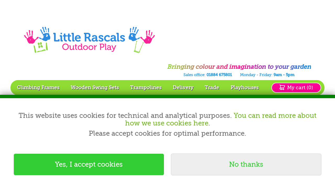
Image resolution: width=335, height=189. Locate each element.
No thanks (246, 164)
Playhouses (245, 88)
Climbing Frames (38, 88)
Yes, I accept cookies (89, 164)
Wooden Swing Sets (95, 88)
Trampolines (145, 88)
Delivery (183, 88)
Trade (212, 88)
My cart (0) (300, 88)
